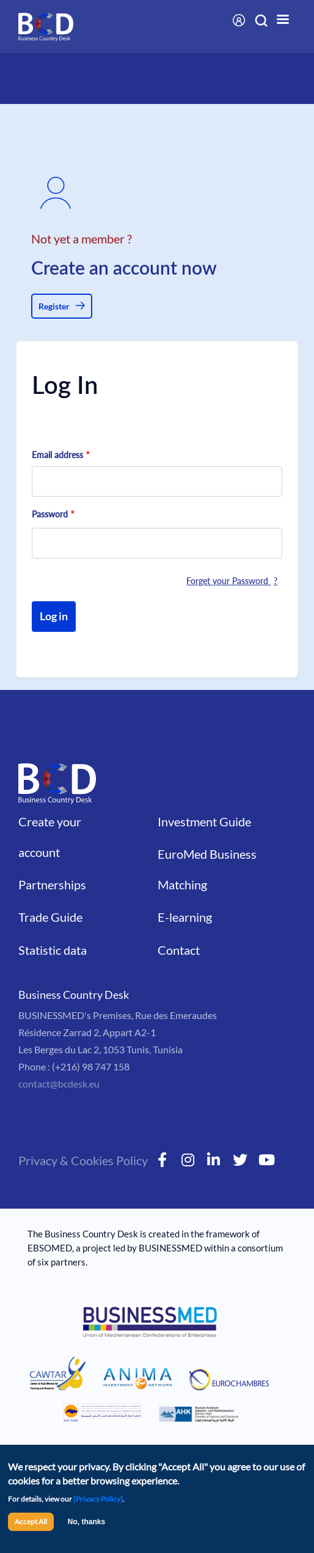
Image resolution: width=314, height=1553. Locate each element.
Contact (179, 950)
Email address (57, 455)
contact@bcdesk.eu (59, 1083)
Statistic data (52, 950)
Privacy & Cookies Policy (83, 1160)
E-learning (185, 917)
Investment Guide (204, 821)
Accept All (31, 1521)
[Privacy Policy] (98, 1498)
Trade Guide (50, 917)
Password (50, 514)
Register (54, 306)
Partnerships (52, 884)
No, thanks (86, 1522)
